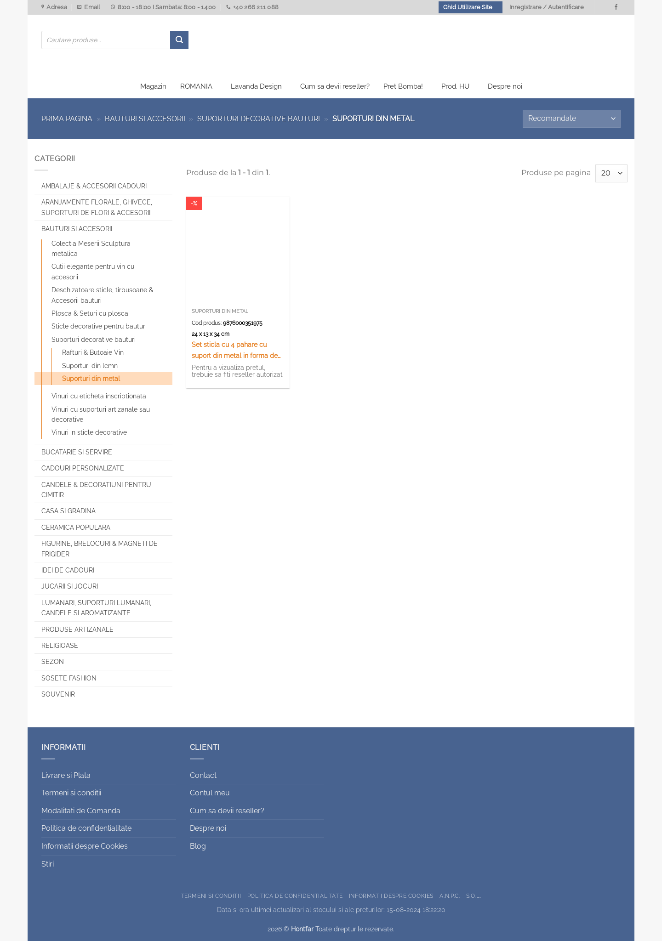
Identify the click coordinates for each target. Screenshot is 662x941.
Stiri (47, 864)
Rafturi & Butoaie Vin (93, 352)
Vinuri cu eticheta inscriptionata (98, 396)
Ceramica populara (75, 527)
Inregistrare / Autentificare (546, 7)
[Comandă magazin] (572, 119)
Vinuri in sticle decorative (89, 432)
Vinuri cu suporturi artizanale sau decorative (100, 414)
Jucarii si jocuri (69, 586)
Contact (203, 775)
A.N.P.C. (449, 895)
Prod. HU (455, 86)
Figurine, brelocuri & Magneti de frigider (99, 548)
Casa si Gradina (68, 511)
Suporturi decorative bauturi (258, 118)
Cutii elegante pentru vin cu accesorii (92, 271)
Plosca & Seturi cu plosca (89, 313)
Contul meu (210, 792)
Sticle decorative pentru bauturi (99, 326)
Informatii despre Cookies (84, 846)
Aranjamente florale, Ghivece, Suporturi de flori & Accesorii (96, 207)
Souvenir (58, 694)
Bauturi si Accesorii (145, 118)
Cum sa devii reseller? (335, 86)
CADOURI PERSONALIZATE (82, 468)
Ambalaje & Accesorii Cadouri (94, 186)
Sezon (52, 661)
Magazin (153, 86)
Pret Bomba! (403, 86)
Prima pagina (66, 118)
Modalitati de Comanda (80, 810)
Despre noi (505, 86)
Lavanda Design (256, 86)
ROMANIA (196, 86)
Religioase (59, 645)
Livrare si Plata (66, 775)
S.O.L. (473, 895)
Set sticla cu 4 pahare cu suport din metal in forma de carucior (235, 350)
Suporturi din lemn (90, 365)
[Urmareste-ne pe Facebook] (616, 7)
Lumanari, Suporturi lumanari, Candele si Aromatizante (96, 608)
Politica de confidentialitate (86, 828)
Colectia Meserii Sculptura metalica (91, 248)
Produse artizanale (77, 629)
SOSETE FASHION (69, 678)
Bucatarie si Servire (76, 452)
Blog (198, 846)
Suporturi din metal (91, 378)
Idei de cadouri (67, 570)
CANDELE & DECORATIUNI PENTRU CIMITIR (96, 490)
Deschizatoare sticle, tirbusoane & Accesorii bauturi (102, 295)
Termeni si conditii (71, 792)
